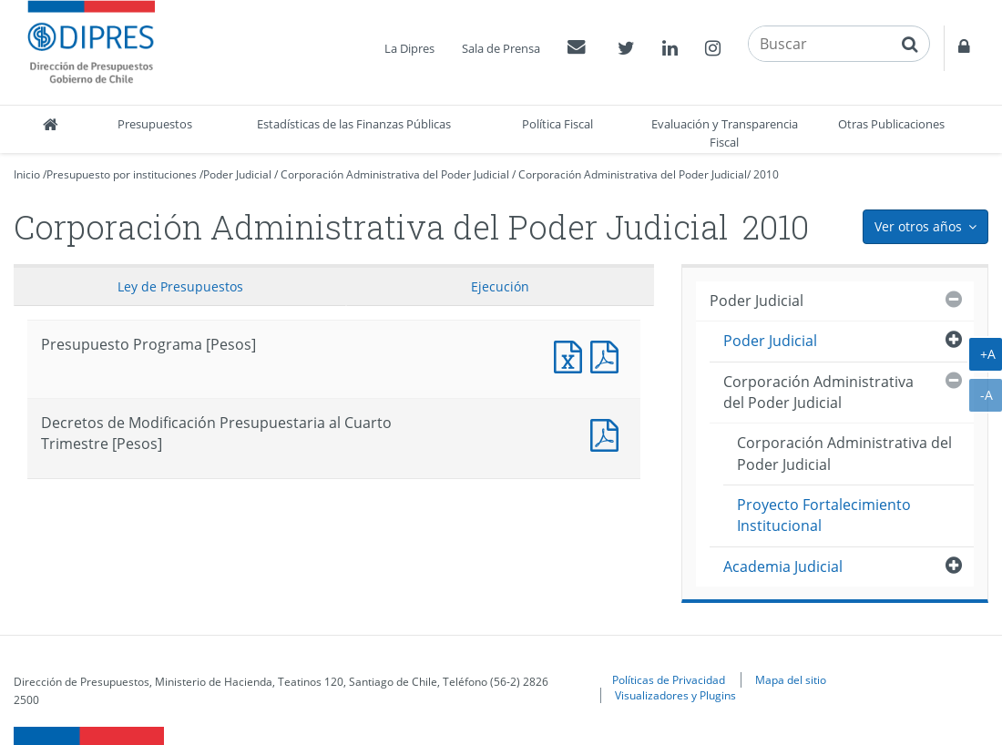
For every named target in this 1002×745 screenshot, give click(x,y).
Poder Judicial (237, 174)
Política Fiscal (557, 124)
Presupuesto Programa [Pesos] (572, 354)
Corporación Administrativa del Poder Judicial (395, 174)
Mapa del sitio (790, 679)
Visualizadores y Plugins (675, 695)
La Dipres (409, 48)
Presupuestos (155, 124)
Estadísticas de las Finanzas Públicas (354, 124)
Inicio (27, 174)
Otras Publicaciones (891, 124)
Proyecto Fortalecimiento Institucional (824, 515)
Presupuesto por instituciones (121, 174)
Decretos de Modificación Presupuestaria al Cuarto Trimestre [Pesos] (608, 433)
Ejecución (500, 286)
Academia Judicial (783, 566)
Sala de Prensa (501, 48)
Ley (180, 286)
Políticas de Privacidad (668, 679)
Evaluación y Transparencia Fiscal (724, 133)
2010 (766, 174)
